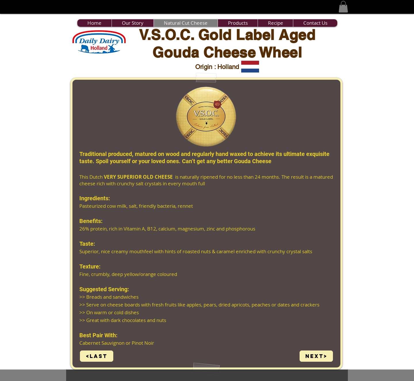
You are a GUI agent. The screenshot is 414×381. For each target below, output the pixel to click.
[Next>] (316, 356)
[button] (343, 7)
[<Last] (96, 356)
